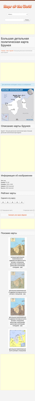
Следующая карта (28, 210)
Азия (7, 50)
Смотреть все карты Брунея (17, 215)
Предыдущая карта (7, 210)
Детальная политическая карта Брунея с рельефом (17, 349)
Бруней (11, 50)
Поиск (27, 20)
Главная (3, 50)
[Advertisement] (17, 29)
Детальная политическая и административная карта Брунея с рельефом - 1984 (17, 292)
